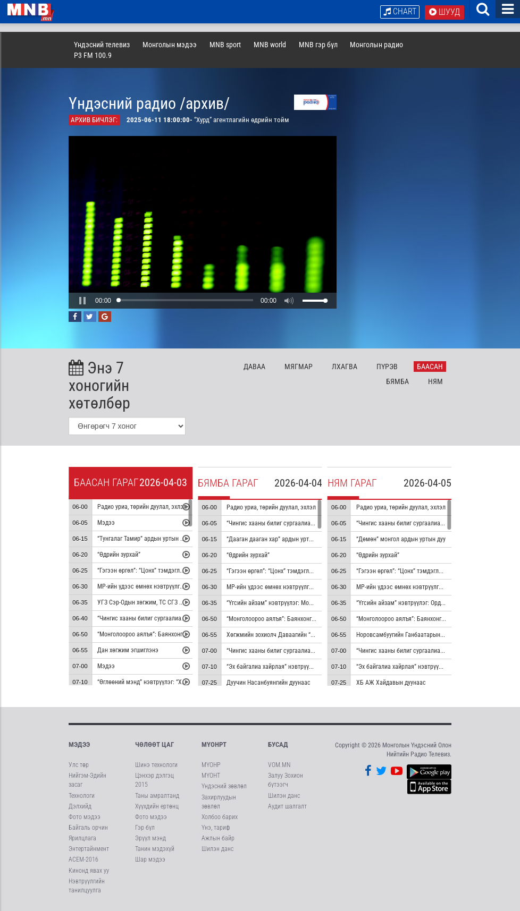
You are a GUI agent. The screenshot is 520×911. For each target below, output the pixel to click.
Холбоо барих (220, 817)
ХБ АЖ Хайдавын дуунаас (391, 682)
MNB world (270, 44)
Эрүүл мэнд (150, 838)
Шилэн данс (217, 849)
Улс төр (79, 765)
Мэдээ (106, 522)
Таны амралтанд (157, 795)
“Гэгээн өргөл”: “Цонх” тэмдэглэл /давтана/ (285, 571)
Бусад (278, 744)
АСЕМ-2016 (83, 859)
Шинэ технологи (156, 765)
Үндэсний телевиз (102, 44)
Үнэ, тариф (216, 827)
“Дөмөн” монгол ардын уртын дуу (401, 539)
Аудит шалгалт (287, 806)
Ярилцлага (82, 838)
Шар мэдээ (150, 859)
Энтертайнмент (89, 849)
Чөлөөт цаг (154, 744)
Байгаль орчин (88, 827)
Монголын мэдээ (169, 44)
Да (254, 366)
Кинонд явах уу (89, 870)
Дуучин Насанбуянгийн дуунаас (269, 682)
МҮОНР (211, 765)
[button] (82, 300)
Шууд (444, 12)
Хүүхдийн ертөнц (157, 806)
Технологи (82, 795)
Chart (399, 11)
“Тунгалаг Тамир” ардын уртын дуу (143, 538)
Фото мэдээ (84, 817)
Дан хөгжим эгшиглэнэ (127, 650)
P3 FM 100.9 (93, 55)
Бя (397, 381)
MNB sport (225, 44)
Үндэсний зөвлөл (224, 786)
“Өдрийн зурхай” (118, 554)
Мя (298, 366)
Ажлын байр (218, 838)
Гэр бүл (145, 827)
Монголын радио (376, 44)
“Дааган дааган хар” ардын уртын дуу (276, 539)
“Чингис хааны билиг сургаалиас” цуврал (152, 618)
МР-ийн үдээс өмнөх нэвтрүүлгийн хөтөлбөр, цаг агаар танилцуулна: (318, 587)
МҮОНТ (211, 775)
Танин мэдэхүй (154, 849)
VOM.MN (279, 765)
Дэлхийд (80, 806)
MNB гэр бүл (318, 44)
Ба (430, 366)
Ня (435, 381)
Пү (387, 366)
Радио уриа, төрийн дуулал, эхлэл (142, 506)
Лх (344, 366)
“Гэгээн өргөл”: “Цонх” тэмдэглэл (142, 570)
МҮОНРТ (214, 744)
